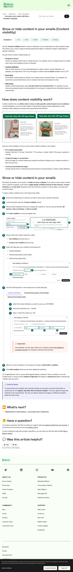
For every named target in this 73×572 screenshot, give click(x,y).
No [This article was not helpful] (16, 445)
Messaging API (42, 493)
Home (4, 14)
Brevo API (41, 517)
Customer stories (7, 522)
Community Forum (7, 526)
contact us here (33, 427)
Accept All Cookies (50, 568)
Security (4, 497)
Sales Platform (42, 489)
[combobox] (54, 16)
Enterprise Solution (43, 497)
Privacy (4, 551)
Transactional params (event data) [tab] (36, 293)
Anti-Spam (5, 547)
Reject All (64, 568)
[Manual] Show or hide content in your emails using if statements (27, 412)
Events (4, 513)
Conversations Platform (45, 485)
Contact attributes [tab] (14, 293)
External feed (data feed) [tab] (17, 297)
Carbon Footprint (7, 489)
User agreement (7, 555)
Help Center (41, 509)
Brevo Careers (7, 481)
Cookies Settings (7, 568)
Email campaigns (23, 14)
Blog (3, 509)
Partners (5, 517)
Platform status (42, 522)
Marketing (12, 14)
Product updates (43, 526)
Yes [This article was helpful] (7, 445)
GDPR (4, 493)
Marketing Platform (43, 481)
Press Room (6, 485)
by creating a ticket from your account (54, 425)
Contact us (41, 513)
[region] (36, 565)
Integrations (41, 530)
